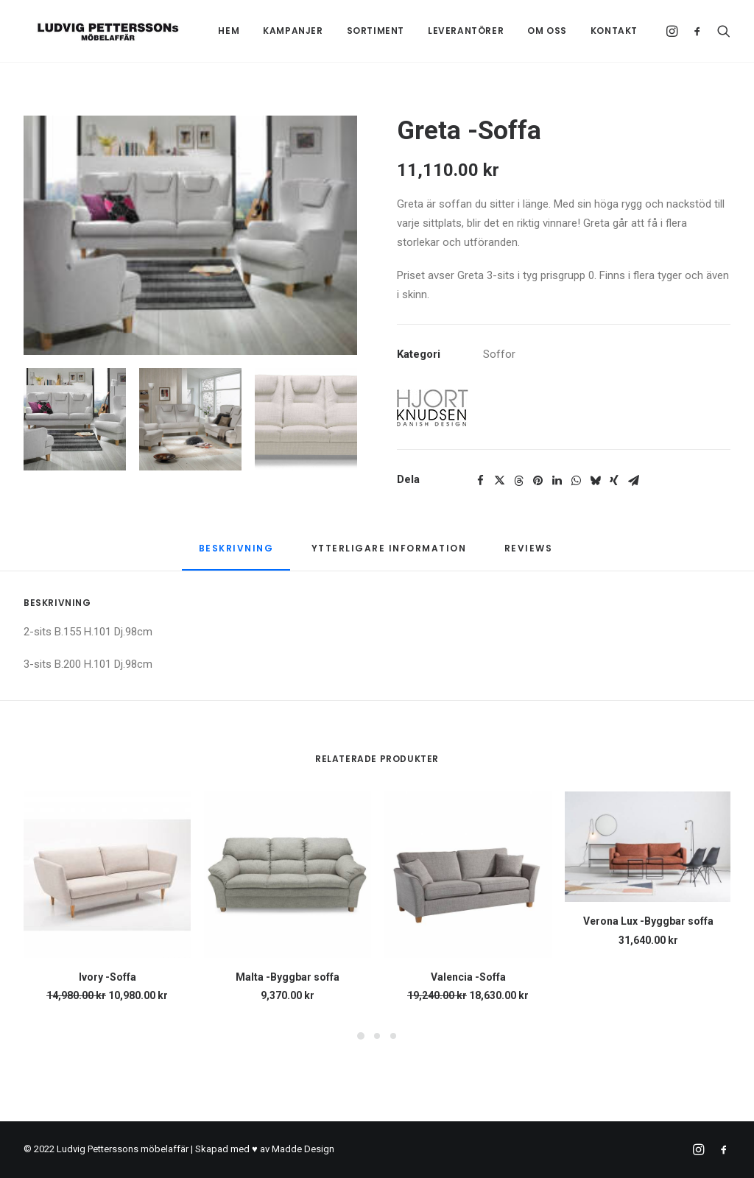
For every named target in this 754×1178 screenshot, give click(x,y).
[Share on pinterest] (537, 481)
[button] (674, 31)
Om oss (547, 30)
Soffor (499, 354)
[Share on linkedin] (557, 481)
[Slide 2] (190, 419)
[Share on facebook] (480, 481)
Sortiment (375, 30)
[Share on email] (633, 481)
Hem (228, 30)
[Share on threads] (518, 481)
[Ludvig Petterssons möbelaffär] (96, 31)
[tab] (389, 554)
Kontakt (614, 30)
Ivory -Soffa (107, 977)
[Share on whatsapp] (576, 481)
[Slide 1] (75, 419)
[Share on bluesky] (595, 481)
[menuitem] (229, 31)
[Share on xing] (614, 481)
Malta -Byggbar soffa (287, 977)
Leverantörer (466, 30)
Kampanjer (293, 30)
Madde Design (303, 1148)
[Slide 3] (306, 419)
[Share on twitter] (499, 481)
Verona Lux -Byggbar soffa (648, 921)
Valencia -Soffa (468, 977)
